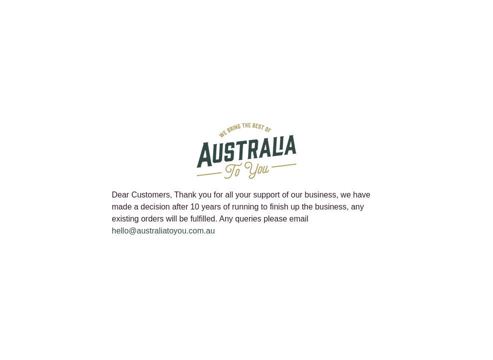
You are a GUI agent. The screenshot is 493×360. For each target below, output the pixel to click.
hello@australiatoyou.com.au (163, 230)
